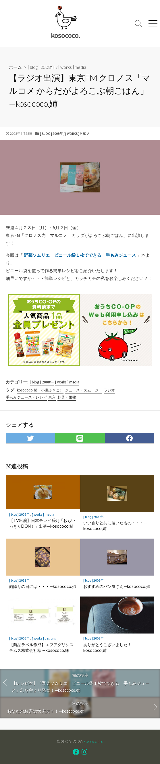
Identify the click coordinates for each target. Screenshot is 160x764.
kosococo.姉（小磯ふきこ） (40, 390)
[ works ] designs (44, 638)
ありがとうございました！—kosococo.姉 (109, 647)
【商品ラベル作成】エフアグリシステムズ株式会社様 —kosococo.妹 (41, 647)
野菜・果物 (66, 397)
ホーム (15, 67)
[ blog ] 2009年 (19, 514)
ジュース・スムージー (83, 390)
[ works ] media (72, 67)
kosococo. (93, 741)
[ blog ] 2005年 (19, 638)
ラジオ (109, 390)
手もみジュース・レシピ (26, 397)
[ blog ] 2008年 (41, 67)
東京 (52, 397)
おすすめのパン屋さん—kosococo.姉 (116, 586)
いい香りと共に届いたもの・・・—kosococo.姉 (115, 525)
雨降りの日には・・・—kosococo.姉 (42, 586)
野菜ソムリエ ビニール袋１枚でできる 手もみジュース (80, 255)
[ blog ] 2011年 (19, 580)
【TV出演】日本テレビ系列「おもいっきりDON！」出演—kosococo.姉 (42, 523)
